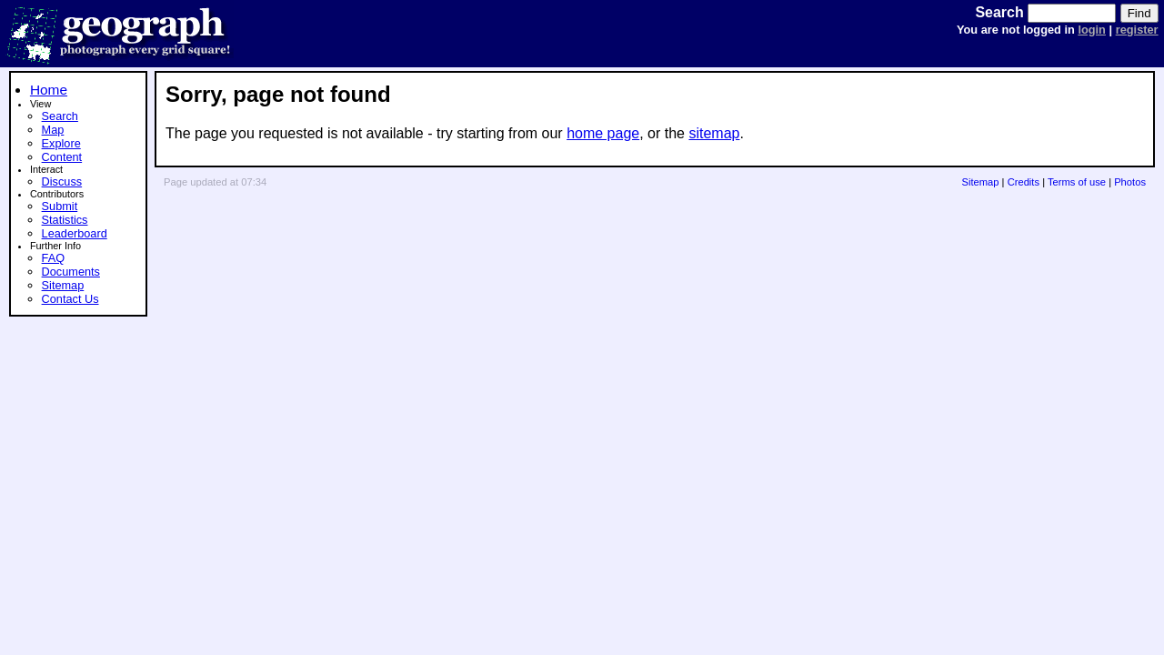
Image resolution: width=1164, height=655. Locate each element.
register (1137, 29)
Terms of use (1077, 181)
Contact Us (70, 299)
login (1092, 29)
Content (62, 157)
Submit (60, 206)
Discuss (62, 181)
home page (603, 133)
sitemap (713, 133)
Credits (1023, 181)
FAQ (53, 258)
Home (48, 89)
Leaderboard (74, 233)
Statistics (65, 220)
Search (60, 116)
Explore (61, 143)
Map (53, 129)
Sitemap (63, 285)
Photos (1130, 181)
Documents (71, 271)
